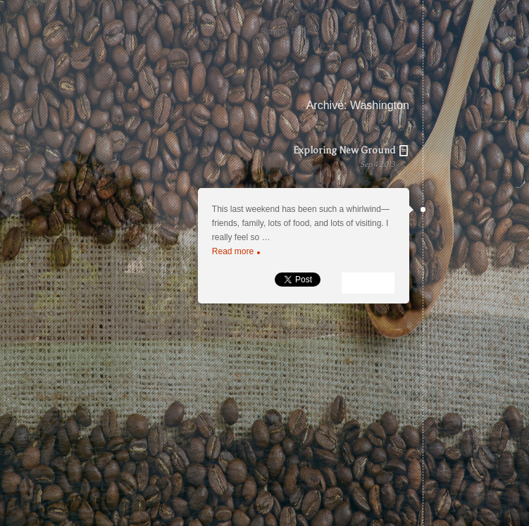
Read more (236, 251)
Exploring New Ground (289, 165)
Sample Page (285, 32)
